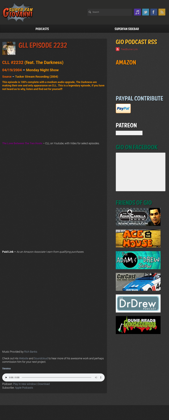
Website (23, 358)
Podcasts (42, 29)
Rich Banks (30, 351)
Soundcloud (41, 358)
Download (44, 384)
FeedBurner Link (129, 49)
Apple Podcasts (24, 387)
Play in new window (24, 384)
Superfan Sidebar (127, 29)
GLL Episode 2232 (43, 45)
